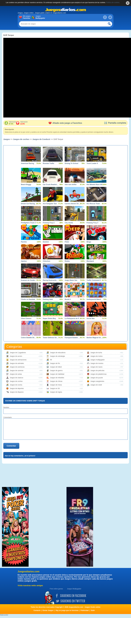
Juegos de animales (17, 363)
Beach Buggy (26, 184)
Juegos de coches (21, 139)
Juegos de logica (56, 392)
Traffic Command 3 (94, 280)
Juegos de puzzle (96, 378)
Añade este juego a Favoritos (65, 123)
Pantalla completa (115, 123)
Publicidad (85, 610)
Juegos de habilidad (57, 374)
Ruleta (67, 261)
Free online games (56, 589)
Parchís (24, 242)
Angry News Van (71, 280)
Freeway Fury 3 (92, 223)
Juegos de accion (16, 356)
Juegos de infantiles (57, 378)
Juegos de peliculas (97, 370)
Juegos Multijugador (74, 589)
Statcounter (4, 615)
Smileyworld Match (94, 299)
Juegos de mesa (56, 385)
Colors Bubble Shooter (29, 338)
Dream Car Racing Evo (29, 204)
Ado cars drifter (70, 184)
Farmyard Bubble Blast (72, 338)
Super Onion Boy (49, 318)
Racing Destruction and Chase (51, 280)
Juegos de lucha (96, 353)
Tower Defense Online (51, 338)
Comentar (11, 446)
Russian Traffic (48, 163)
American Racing (27, 163)
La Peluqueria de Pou (72, 318)
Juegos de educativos (57, 353)
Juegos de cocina (16, 385)
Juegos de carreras (16, 370)
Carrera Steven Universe (72, 204)
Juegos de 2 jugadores (18, 353)
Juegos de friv (55, 363)
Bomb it (68, 299)
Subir (93, 610)
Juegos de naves (96, 367)
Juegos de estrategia (57, 356)
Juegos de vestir (96, 385)
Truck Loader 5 (92, 163)
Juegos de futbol (56, 367)
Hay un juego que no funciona (67, 610)
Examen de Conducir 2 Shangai (29, 280)
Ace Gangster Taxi (50, 204)
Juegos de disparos (17, 392)
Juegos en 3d (55, 388)
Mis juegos (27, 17)
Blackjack (90, 261)
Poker (67, 242)
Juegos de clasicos (16, 378)
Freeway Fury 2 (48, 223)
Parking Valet (48, 299)
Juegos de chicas (56, 381)
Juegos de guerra (56, 370)
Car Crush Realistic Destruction (51, 184)
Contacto (37, 610)
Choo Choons (26, 318)
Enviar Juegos (48, 610)
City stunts (69, 223)
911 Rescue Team (93, 204)
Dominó (46, 242)
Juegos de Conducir (41, 139)
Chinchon (46, 261)
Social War (91, 318)
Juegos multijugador (97, 360)
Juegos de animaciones (18, 360)
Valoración (12, 123)
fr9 (51, 360)
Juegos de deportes (17, 388)
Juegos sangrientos (97, 381)
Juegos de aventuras (17, 367)
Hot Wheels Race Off (94, 184)
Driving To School (71, 163)
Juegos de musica (96, 363)
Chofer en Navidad (28, 299)
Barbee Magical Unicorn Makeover (94, 338)
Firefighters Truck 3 (28, 223)
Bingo (89, 242)
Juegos (40, 17)
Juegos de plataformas (98, 374)
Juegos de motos (96, 356)
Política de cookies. (113, 2)
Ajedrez (24, 261)
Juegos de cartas (16, 374)
